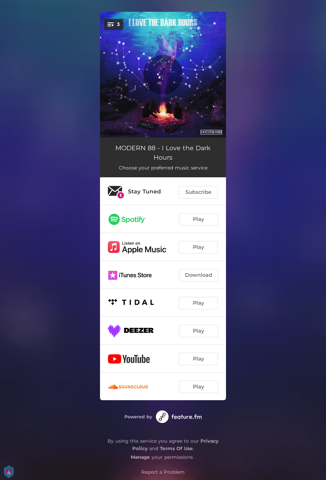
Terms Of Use (176, 448)
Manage (140, 457)
